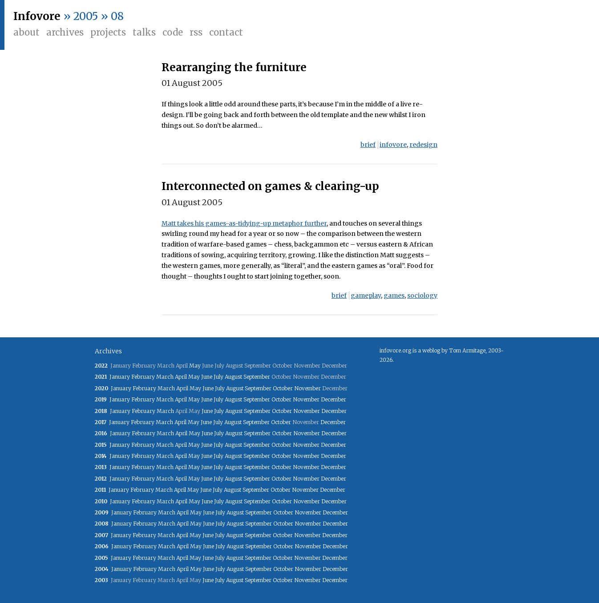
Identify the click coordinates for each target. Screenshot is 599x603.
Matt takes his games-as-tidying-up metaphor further (244, 223)
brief (368, 145)
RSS (196, 32)
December (333, 399)
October (283, 388)
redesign (423, 145)
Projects (108, 32)
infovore (393, 145)
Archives (65, 32)
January (119, 376)
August (233, 376)
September (256, 376)
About (26, 32)
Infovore (37, 16)
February (143, 376)
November (307, 388)
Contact (226, 32)
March (165, 376)
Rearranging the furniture (234, 67)
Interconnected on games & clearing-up (270, 186)
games (394, 295)
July (218, 376)
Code (172, 32)
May (195, 365)
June (206, 376)
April (181, 376)
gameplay (366, 295)
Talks (144, 32)
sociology (422, 295)
